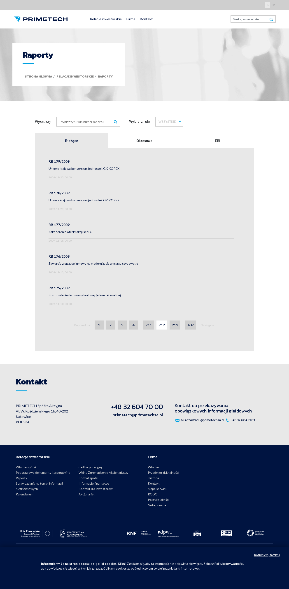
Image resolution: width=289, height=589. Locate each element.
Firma (130, 19)
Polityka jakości (158, 500)
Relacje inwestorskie (106, 19)
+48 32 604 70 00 (137, 407)
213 (175, 325)
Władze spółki (26, 467)
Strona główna (38, 76)
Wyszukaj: (43, 121)
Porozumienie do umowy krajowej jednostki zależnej (85, 295)
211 (149, 325)
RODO (153, 494)
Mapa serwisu (157, 489)
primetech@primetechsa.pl (138, 415)
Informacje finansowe (94, 483)
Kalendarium (24, 494)
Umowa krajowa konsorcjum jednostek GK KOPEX (84, 168)
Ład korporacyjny (91, 467)
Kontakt (146, 19)
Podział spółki (88, 478)
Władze (153, 467)
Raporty (105, 76)
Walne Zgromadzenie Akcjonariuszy (103, 472)
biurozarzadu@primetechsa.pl (199, 420)
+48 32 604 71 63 (240, 420)
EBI (217, 140)
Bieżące (71, 140)
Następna (207, 325)
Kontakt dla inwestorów (96, 489)
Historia (153, 478)
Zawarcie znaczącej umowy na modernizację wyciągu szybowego (93, 263)
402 (191, 325)
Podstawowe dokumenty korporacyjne (43, 472)
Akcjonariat (87, 494)
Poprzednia (82, 325)
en (273, 5)
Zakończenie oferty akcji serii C (70, 232)
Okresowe (144, 140)
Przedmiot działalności (163, 472)
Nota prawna (157, 505)
